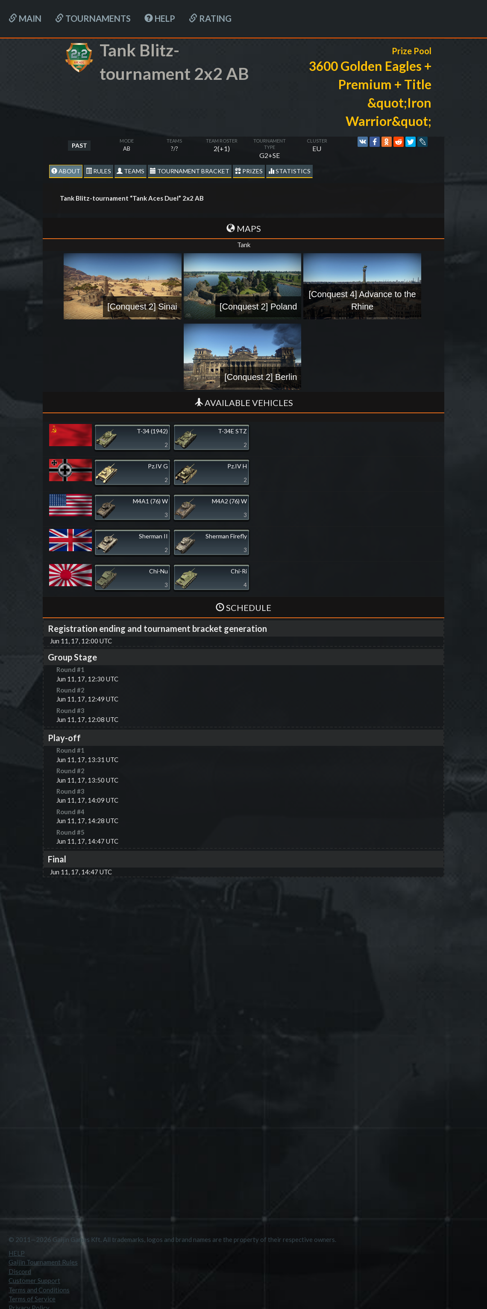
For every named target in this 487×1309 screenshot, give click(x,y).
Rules (98, 171)
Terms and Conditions (39, 1290)
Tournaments (93, 18)
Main (25, 18)
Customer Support (34, 1280)
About (65, 171)
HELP (159, 18)
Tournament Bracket (189, 171)
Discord (20, 1271)
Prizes (249, 171)
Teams (130, 171)
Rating (210, 18)
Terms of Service (32, 1299)
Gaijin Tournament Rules (43, 1262)
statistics (289, 171)
